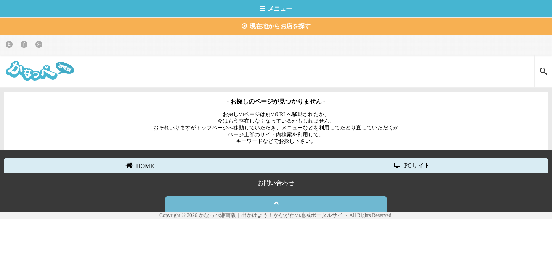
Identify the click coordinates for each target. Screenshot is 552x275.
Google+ (40, 45)
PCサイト (412, 165)
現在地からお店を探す (276, 26)
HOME (139, 165)
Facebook (25, 45)
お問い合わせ (276, 183)
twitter (10, 45)
